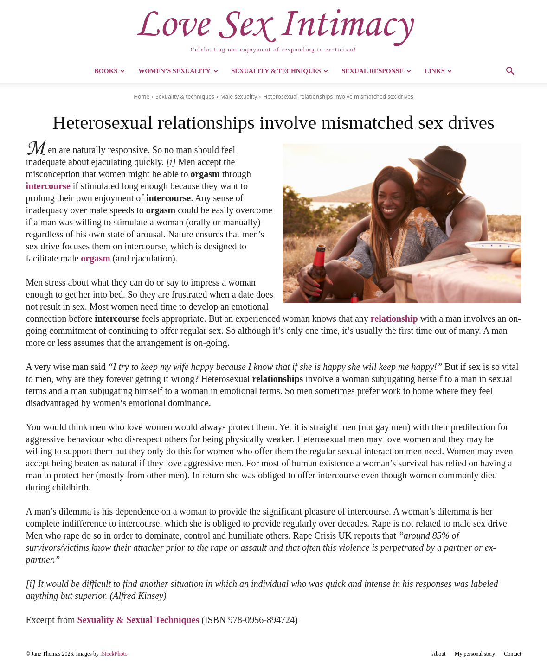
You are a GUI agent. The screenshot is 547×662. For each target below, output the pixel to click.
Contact (512, 653)
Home (141, 97)
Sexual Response (376, 71)
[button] (510, 72)
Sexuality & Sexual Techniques (138, 620)
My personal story (475, 653)
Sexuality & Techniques (280, 71)
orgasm (95, 258)
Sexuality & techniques (184, 97)
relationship (394, 318)
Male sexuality (238, 97)
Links (438, 71)
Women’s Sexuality (178, 71)
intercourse (48, 186)
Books (110, 71)
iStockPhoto (114, 653)
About (439, 653)
